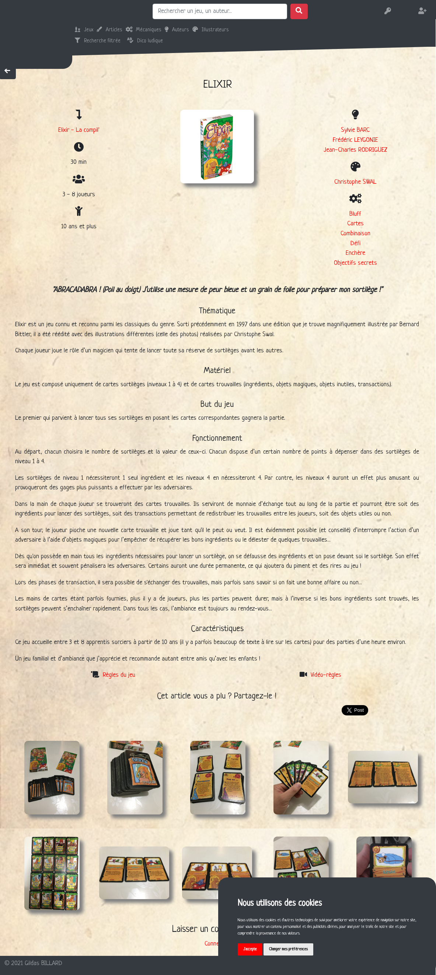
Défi (355, 243)
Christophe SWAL (355, 182)
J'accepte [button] (251, 949)
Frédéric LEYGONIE (355, 140)
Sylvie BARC (355, 130)
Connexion (217, 943)
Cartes (355, 223)
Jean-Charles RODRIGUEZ (355, 150)
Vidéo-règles (326, 675)
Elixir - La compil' (78, 130)
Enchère (355, 253)
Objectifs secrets (355, 263)
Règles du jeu (119, 675)
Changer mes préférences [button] (291, 949)
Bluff (355, 214)
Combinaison (355, 233)
